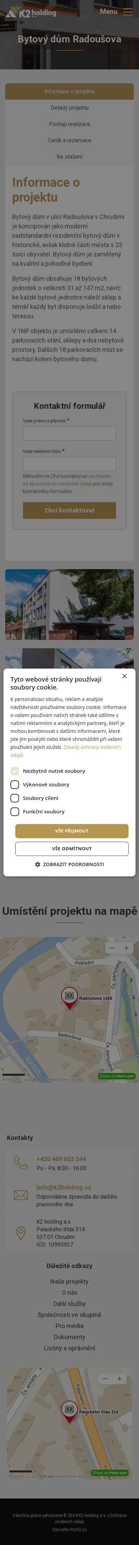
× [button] (124, 676)
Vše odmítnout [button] (72, 849)
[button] (69, 864)
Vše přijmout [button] (72, 831)
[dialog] (69, 772)
